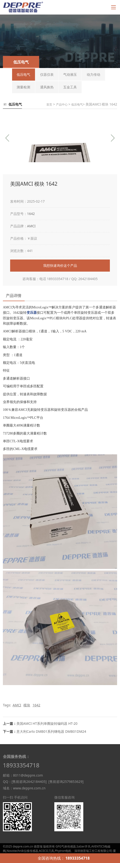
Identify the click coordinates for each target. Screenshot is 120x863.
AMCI (31, 226)
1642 (31, 213)
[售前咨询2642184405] (29, 781)
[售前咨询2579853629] (65, 781)
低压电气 (77, 104)
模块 (26, 705)
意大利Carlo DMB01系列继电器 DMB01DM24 (51, 731)
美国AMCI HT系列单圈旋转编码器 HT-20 (47, 723)
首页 (49, 104)
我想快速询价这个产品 (60, 265)
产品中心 (62, 104)
